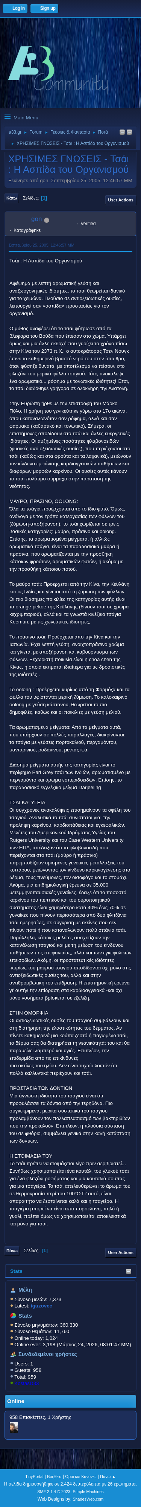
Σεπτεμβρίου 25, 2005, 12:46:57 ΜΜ (41, 245)
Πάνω (12, 1250)
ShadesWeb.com (88, 1499)
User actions (120, 200)
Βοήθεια (54, 1476)
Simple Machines (88, 1491)
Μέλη (25, 1290)
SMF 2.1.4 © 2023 (53, 1491)
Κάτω (11, 198)
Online (15, 1401)
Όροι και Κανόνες (81, 1476)
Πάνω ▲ (108, 1476)
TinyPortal (34, 1476)
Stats (16, 1271)
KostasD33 (26, 1383)
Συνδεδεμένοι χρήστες (47, 1354)
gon (36, 218)
